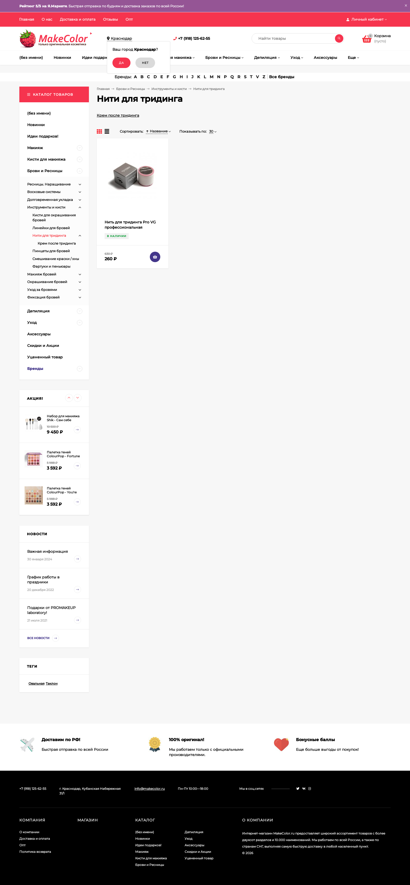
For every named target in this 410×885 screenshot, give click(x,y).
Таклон (52, 683)
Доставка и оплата (77, 19)
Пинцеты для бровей (51, 251)
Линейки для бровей (51, 228)
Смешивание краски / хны (55, 259)
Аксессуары (194, 845)
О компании (29, 832)
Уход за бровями (42, 290)
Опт (129, 19)
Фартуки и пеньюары (51, 266)
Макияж (142, 852)
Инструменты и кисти (169, 89)
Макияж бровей (41, 274)
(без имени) (144, 832)
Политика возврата (35, 852)
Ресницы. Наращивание (49, 184)
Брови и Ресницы (130, 89)
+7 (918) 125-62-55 (194, 38)
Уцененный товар (199, 858)
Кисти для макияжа (151, 858)
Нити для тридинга (49, 235)
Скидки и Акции (198, 852)
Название (157, 131)
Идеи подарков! (148, 845)
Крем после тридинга (118, 115)
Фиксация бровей (43, 297)
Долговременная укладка (50, 200)
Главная (26, 19)
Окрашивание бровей (47, 282)
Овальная (36, 683)
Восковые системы (43, 192)
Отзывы (110, 19)
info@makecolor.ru (149, 789)
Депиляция (194, 832)
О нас (47, 19)
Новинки (142, 839)
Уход (188, 839)
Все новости (43, 638)
